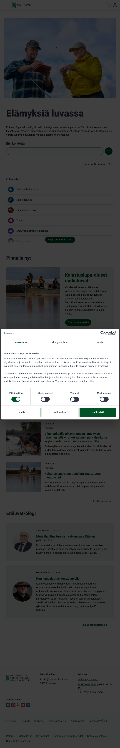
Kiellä (22, 412)
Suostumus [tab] (20, 342)
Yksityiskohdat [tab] (60, 342)
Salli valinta (60, 412)
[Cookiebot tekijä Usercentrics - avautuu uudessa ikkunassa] (102, 333)
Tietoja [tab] (99, 342)
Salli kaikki (98, 412)
